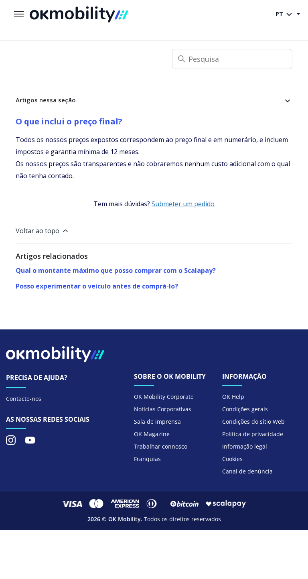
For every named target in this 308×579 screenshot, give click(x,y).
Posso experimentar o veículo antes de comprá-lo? (97, 286)
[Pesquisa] (232, 59)
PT (285, 14)
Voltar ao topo (42, 230)
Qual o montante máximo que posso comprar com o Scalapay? (116, 270)
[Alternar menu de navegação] (19, 14)
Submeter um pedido (183, 203)
